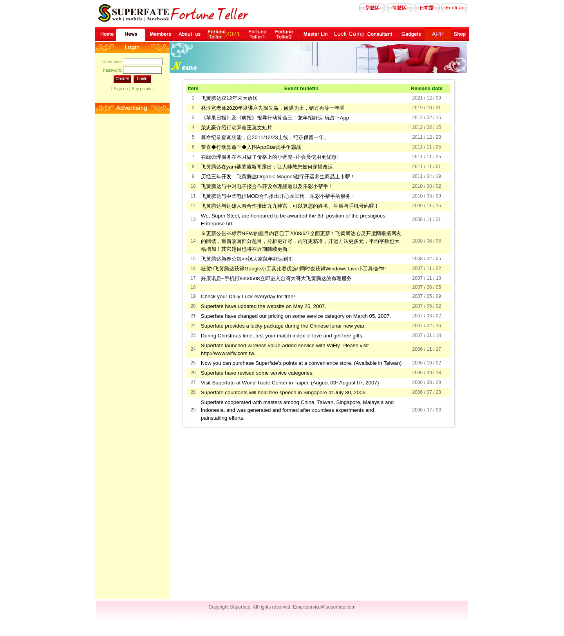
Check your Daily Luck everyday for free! (248, 296)
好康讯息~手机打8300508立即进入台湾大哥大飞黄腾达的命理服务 (276, 278)
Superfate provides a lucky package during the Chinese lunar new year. (283, 326)
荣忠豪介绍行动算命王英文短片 (236, 127)
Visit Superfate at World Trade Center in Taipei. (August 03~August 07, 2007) (290, 383)
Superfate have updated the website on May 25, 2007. (263, 306)
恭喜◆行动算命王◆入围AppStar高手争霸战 (251, 147)
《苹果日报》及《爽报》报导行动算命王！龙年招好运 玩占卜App (275, 118)
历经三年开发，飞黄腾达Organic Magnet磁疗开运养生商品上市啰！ (278, 176)
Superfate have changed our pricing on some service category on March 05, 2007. (296, 316)
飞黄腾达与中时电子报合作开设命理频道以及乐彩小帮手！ (267, 186)
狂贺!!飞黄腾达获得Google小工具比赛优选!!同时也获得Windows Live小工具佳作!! (293, 269)
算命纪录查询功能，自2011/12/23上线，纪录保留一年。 (265, 137)
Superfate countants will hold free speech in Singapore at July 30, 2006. (284, 392)
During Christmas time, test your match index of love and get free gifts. (282, 336)
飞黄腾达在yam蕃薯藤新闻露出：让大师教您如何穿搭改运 (267, 167)
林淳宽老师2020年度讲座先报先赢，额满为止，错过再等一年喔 (273, 108)
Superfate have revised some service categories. (257, 373)
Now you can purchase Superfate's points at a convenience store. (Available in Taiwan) (301, 363)
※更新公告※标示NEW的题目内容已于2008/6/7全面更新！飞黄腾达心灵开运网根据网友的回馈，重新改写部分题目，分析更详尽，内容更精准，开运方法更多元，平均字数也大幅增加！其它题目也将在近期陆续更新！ (301, 241)
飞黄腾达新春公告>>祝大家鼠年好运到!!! (247, 259)
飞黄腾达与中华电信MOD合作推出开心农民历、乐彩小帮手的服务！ (278, 196)
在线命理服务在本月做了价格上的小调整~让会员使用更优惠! (269, 157)
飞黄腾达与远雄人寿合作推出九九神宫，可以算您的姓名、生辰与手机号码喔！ (290, 206)
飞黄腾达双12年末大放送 (229, 98)
